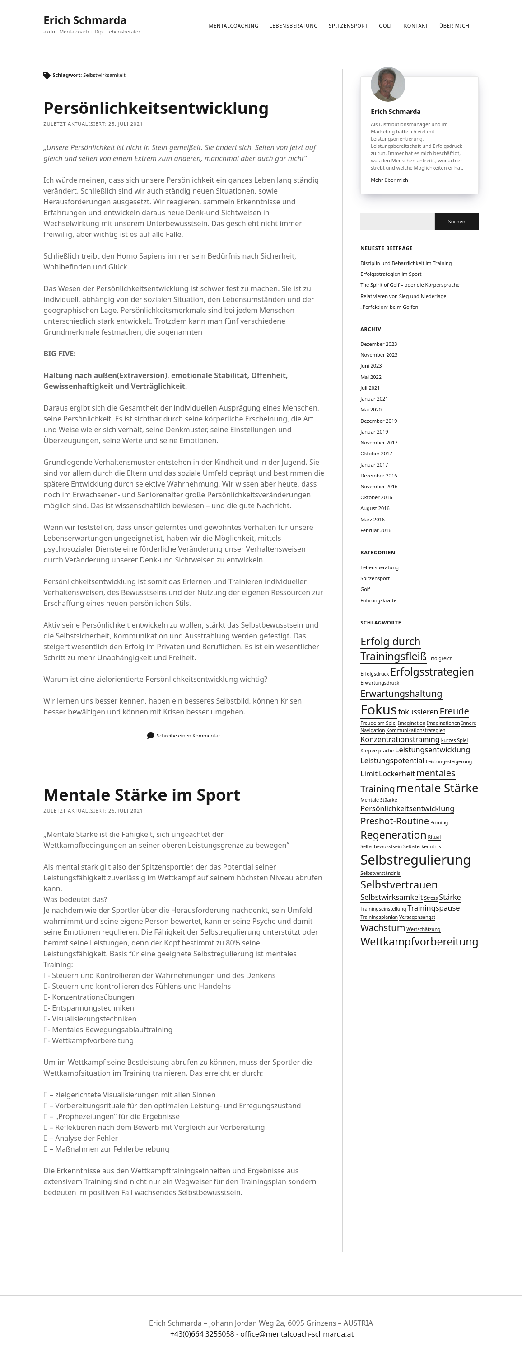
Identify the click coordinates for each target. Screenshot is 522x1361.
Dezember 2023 (378, 343)
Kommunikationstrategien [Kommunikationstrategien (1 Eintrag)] (415, 730)
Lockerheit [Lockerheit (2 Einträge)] (397, 774)
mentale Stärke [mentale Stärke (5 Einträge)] (437, 788)
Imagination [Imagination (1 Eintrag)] (411, 723)
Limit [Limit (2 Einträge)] (369, 774)
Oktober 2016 (376, 497)
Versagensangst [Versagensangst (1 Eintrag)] (417, 917)
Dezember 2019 (378, 420)
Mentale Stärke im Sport (141, 795)
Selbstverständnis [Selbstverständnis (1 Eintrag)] (380, 873)
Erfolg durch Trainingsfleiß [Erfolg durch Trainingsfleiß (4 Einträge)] (393, 649)
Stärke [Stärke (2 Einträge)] (450, 897)
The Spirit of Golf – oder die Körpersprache (410, 284)
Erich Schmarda (84, 19)
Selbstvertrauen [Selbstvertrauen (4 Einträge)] (399, 884)
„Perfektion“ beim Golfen (389, 306)
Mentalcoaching (233, 25)
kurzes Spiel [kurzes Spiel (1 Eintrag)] (454, 740)
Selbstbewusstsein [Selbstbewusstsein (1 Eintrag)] (381, 846)
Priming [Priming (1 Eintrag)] (439, 822)
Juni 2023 (371, 365)
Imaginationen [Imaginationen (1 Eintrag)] (443, 723)
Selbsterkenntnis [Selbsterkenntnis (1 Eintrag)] (422, 846)
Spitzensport (348, 25)
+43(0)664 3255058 (202, 1334)
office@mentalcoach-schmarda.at (297, 1334)
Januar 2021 (374, 398)
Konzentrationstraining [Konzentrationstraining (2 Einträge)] (400, 739)
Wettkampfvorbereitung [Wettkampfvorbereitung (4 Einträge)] (419, 941)
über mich (454, 25)
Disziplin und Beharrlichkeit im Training (406, 263)
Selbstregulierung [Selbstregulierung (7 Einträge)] (415, 860)
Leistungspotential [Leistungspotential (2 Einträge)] (392, 761)
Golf (386, 25)
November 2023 (378, 354)
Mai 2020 (371, 409)
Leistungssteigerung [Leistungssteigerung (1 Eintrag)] (449, 761)
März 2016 (372, 519)
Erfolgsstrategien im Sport (390, 273)
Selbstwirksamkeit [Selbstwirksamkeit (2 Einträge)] (391, 897)
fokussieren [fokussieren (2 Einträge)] (418, 712)
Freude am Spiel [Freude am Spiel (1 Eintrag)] (378, 723)
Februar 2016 (376, 530)
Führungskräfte (378, 600)
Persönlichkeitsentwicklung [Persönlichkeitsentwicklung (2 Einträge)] (407, 808)
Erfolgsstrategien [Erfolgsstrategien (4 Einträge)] (432, 671)
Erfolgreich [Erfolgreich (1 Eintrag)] (440, 658)
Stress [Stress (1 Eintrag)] (431, 898)
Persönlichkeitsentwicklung (156, 108)
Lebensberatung (294, 25)
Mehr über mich (389, 179)
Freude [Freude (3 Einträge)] (454, 711)
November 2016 (378, 486)
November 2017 (378, 442)
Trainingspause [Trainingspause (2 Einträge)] (433, 908)
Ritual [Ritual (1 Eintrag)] (434, 837)
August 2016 (375, 508)
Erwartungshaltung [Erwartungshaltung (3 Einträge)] (401, 693)
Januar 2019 (374, 431)
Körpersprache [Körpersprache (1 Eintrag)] (377, 750)
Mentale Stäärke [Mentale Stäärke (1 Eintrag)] (378, 800)
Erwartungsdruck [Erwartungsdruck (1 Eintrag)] (379, 683)
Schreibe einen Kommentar (188, 735)
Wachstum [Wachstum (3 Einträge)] (382, 928)
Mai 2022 (371, 376)
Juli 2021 (370, 387)
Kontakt (416, 25)
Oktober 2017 (376, 453)
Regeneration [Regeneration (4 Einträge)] (393, 834)
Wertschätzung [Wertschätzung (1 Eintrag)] (423, 929)
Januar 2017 (374, 464)
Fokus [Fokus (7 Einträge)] (378, 709)
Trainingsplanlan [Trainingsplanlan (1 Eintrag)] (379, 917)
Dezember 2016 (378, 475)
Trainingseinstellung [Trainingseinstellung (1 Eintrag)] (383, 909)
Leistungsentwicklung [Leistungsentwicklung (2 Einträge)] (432, 750)
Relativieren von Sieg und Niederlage (403, 296)
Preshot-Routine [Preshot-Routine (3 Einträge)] (394, 821)
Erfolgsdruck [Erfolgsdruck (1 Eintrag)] (374, 674)
